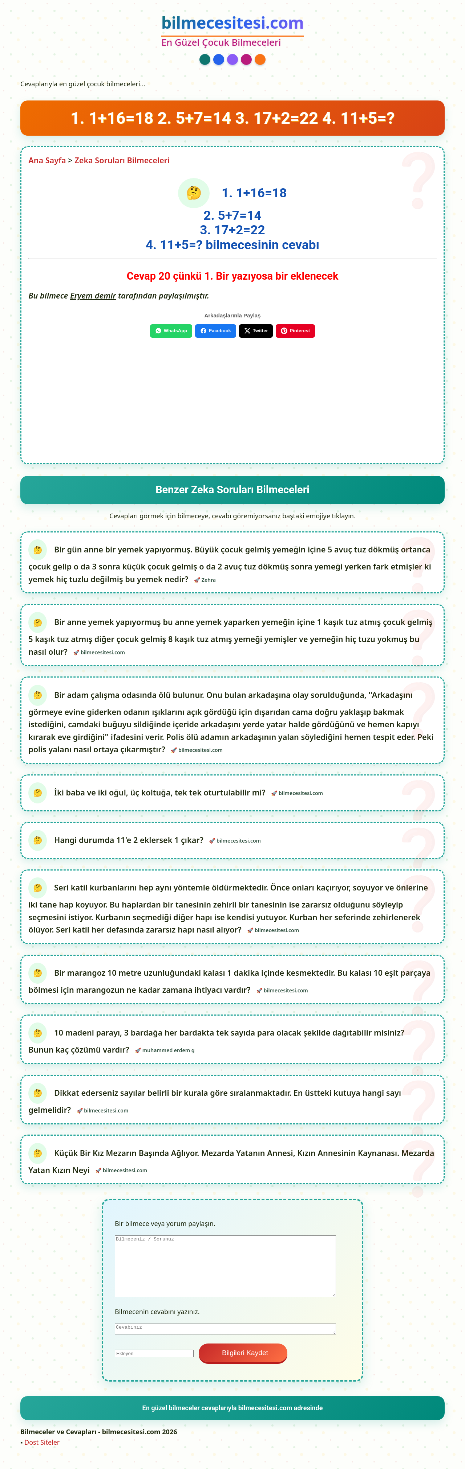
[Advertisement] (232, 397)
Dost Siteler (42, 1451)
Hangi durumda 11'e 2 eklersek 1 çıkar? (130, 844)
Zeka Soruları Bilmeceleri (122, 160)
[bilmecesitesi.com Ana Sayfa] (232, 31)
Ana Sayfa (47, 160)
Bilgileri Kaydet (243, 1362)
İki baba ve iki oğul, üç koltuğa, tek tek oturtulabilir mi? (161, 795)
